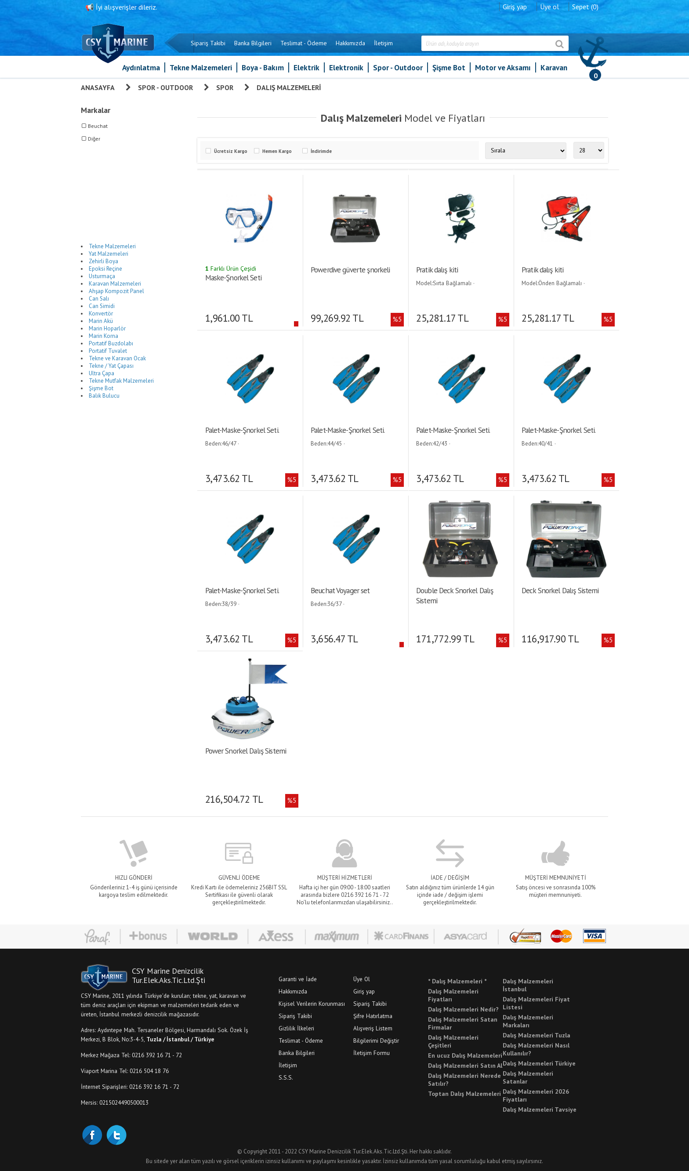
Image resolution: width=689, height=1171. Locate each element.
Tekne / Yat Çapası (111, 366)
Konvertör (101, 313)
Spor (224, 87)
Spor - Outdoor (398, 67)
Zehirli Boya (103, 261)
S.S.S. (286, 1077)
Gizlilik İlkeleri (296, 1028)
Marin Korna (103, 336)
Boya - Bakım (263, 67)
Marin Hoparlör (107, 328)
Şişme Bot (448, 67)
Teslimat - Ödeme (303, 43)
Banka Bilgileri (253, 43)
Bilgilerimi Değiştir (376, 1040)
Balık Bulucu (104, 395)
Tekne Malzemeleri (201, 67)
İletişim (383, 43)
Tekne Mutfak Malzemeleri (121, 380)
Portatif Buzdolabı (111, 343)
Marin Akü (101, 321)
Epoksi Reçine (105, 268)
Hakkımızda (350, 43)
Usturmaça (102, 276)
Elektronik (346, 67)
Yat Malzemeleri (108, 253)
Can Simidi (102, 306)
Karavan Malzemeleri (115, 283)
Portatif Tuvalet (108, 351)
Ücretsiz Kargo (230, 151)
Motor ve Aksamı (503, 67)
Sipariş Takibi (208, 43)
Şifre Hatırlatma (372, 1015)
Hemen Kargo (277, 151)
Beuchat (98, 126)
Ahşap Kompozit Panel (116, 291)
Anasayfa (98, 87)
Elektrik (306, 67)
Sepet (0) (585, 6)
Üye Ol (361, 978)
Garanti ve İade (298, 978)
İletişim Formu (371, 1052)
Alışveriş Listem (372, 1028)
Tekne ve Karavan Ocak (117, 358)
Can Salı (99, 298)
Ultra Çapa (101, 373)
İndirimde (321, 151)
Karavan (553, 67)
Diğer (94, 138)
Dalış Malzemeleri (289, 87)
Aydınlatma (141, 67)
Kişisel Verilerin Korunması (312, 1003)
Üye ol (549, 6)
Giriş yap (515, 6)
